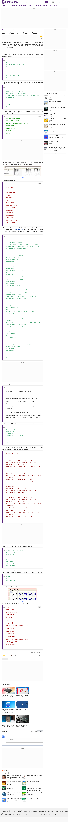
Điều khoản (7, 810)
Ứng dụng (20, 810)
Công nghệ (45, 5)
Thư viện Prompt (37, 5)
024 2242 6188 (12, 813)
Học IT (50, 5)
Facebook (32, 810)
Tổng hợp (14, 29)
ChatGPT (25, 5)
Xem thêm (22, 805)
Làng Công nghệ (7, 29)
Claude (20, 5)
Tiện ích (55, 5)
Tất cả (4, 5)
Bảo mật (11, 810)
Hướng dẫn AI (14, 5)
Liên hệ (23, 810)
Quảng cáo (28, 810)
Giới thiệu (2, 810)
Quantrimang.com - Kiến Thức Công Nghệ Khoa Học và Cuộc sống (10, 2)
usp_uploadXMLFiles (18, 229)
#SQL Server (5, 659)
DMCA (35, 810)
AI (8, 5)
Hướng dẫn (16, 810)
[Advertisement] (34, 18)
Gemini (30, 5)
